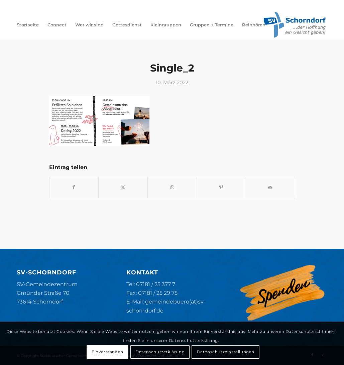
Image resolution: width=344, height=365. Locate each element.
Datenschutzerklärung (160, 351)
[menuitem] (27, 25)
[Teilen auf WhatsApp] (172, 187)
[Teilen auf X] (123, 187)
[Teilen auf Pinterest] (221, 187)
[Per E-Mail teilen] (270, 187)
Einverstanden (107, 351)
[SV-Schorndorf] (294, 25)
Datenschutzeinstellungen (225, 351)
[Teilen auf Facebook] (74, 187)
